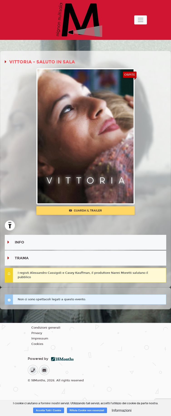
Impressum (39, 338)
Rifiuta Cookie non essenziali (87, 410)
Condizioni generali (45, 327)
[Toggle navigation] (140, 19)
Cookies (37, 344)
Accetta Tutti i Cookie (48, 410)
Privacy (36, 333)
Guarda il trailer (85, 210)
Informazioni (121, 410)
